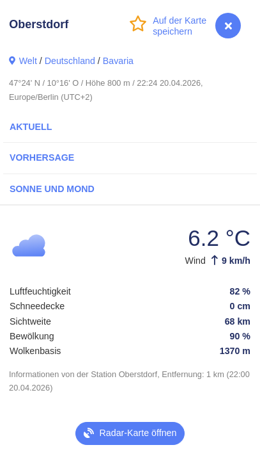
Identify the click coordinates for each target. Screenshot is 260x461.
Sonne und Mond (52, 189)
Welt (28, 61)
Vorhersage (42, 157)
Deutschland (70, 61)
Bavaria (118, 61)
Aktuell (31, 127)
